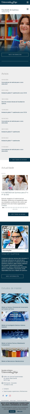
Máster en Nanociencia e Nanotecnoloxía (13, 361)
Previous (3, 35)
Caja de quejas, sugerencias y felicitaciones (15, 391)
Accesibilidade (5, 400)
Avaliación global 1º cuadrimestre (11, 140)
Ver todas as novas (18, 214)
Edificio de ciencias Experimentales (13, 376)
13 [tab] (23, 207)
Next (27, 35)
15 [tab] (27, 207)
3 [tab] (6, 207)
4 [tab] (8, 207)
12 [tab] (21, 207)
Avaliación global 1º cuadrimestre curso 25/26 (14, 112)
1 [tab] (3, 207)
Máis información (15, 54)
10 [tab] (18, 207)
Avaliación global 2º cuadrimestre (11, 132)
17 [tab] (15, 209)
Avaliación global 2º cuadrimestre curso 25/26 (14, 93)
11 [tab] (20, 207)
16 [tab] (13, 209)
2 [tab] (4, 207)
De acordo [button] (12, 411)
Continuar (4, 205)
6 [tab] (11, 207)
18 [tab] (16, 209)
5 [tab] (9, 207)
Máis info (19, 411)
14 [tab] (25, 207)
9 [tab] (16, 207)
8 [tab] (15, 207)
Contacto (6, 389)
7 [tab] (13, 207)
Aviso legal (13, 400)
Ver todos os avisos (19, 160)
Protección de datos (22, 400)
